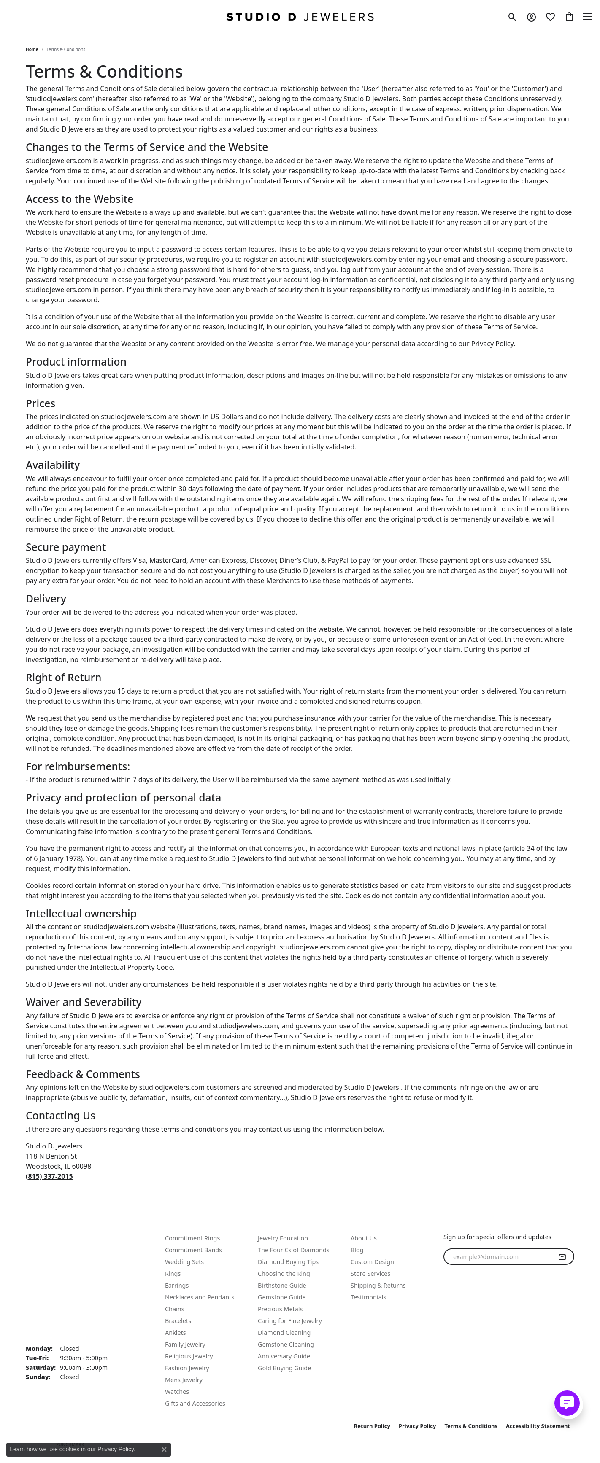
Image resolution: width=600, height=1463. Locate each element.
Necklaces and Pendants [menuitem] (199, 1297)
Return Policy (372, 1426)
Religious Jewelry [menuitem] (189, 1356)
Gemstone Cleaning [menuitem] (286, 1344)
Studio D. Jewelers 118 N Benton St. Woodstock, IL (54, 1299)
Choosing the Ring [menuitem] (284, 1273)
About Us (364, 1238)
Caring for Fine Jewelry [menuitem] (290, 1321)
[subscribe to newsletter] (562, 1256)
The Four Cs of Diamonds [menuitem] (294, 1250)
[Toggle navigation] (587, 17)
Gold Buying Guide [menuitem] (284, 1368)
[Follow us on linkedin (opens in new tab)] (492, 1307)
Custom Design (372, 1262)
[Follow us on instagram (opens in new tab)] (472, 1307)
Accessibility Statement (538, 1426)
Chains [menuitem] (174, 1309)
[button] (512, 16)
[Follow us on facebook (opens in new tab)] (451, 1307)
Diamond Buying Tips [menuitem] (288, 1262)
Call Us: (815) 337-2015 (61, 1247)
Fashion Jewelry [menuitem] (187, 1368)
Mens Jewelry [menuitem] (184, 1380)
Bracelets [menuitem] (178, 1321)
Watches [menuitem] (177, 1392)
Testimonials (368, 1297)
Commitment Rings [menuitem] (192, 1238)
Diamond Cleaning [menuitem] (284, 1333)
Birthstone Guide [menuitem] (282, 1285)
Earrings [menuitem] (177, 1285)
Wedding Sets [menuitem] (184, 1262)
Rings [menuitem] (173, 1273)
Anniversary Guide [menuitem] (284, 1356)
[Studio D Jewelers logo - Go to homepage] (300, 17)
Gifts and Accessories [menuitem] (195, 1403)
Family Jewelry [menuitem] (185, 1344)
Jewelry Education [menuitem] (283, 1238)
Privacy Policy (417, 1426)
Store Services (370, 1273)
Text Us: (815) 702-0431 (62, 1237)
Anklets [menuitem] (175, 1333)
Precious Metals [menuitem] (280, 1309)
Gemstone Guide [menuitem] (282, 1297)
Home (32, 49)
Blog (357, 1250)
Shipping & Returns (378, 1285)
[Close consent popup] (164, 1449)
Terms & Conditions (471, 1426)
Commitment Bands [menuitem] (193, 1250)
